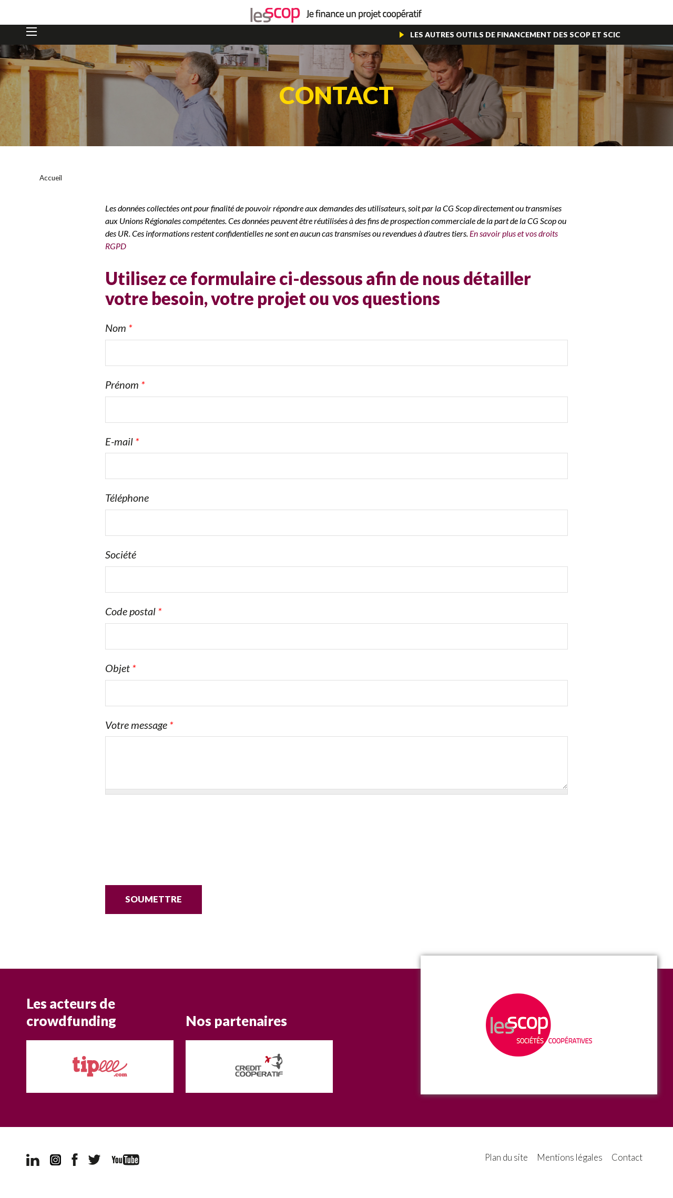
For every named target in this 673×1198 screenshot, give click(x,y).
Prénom (125, 384)
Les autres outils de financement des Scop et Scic (514, 34)
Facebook (75, 1159)
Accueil (51, 177)
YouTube (125, 1159)
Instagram (55, 1159)
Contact (627, 1157)
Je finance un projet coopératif (336, 15)
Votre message (139, 724)
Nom (118, 327)
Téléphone (127, 497)
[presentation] (185, 828)
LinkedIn (32, 1159)
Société (120, 554)
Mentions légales (568, 1157)
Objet (120, 667)
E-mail (122, 440)
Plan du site (503, 1157)
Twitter (94, 1159)
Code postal (133, 611)
